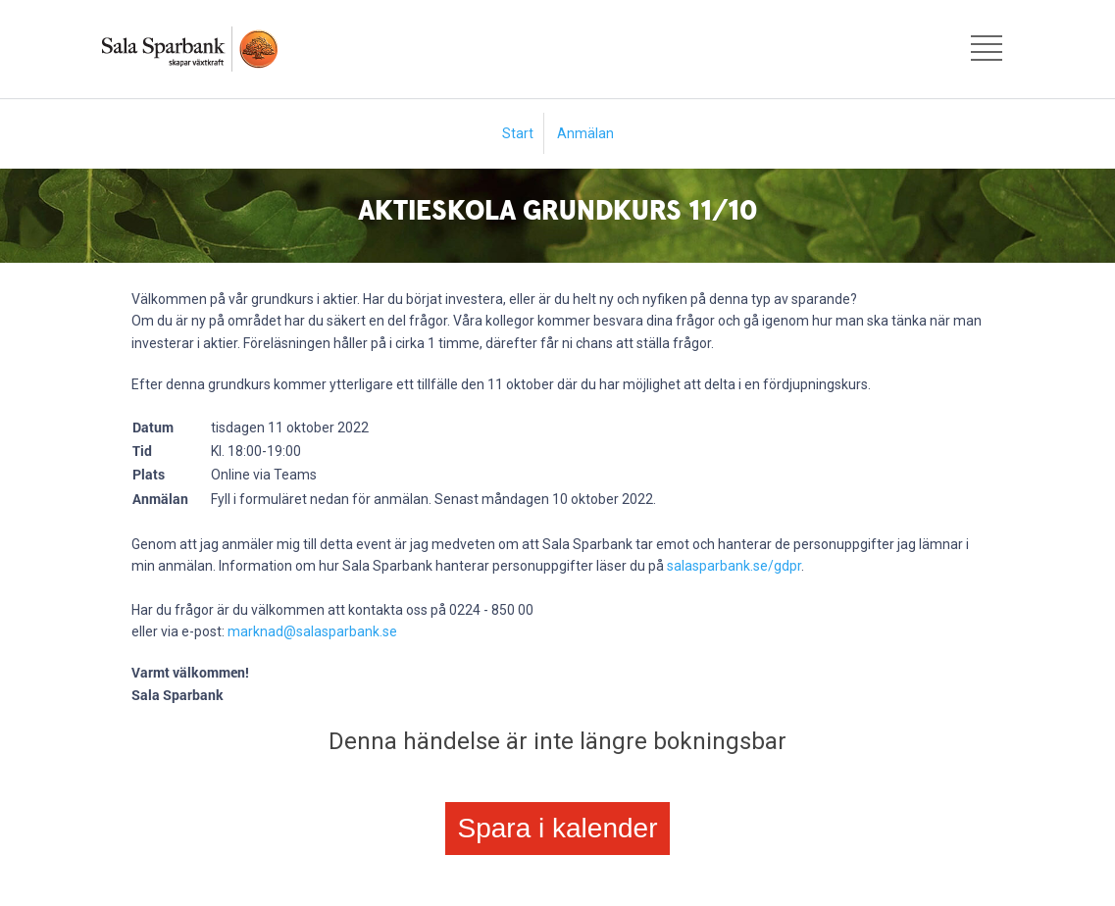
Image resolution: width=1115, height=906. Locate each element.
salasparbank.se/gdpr (734, 566)
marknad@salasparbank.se (312, 631)
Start (517, 133)
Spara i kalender (558, 828)
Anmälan (585, 133)
